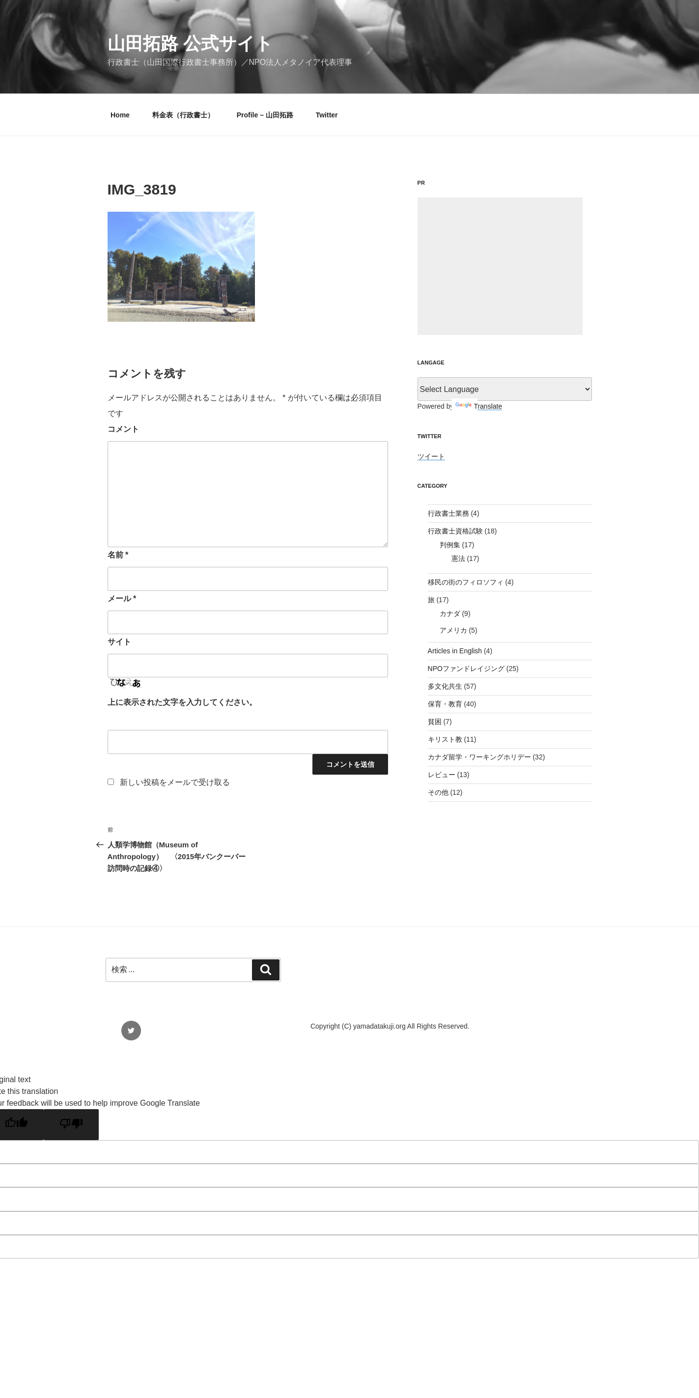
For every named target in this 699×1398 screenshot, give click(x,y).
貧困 (435, 722)
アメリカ (453, 630)
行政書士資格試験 (455, 531)
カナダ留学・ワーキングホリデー (479, 757)
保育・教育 (445, 704)
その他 (438, 792)
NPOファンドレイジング (466, 668)
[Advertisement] (500, 266)
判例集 (450, 545)
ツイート (431, 456)
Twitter (327, 115)
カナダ (450, 613)
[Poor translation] (71, 1124)
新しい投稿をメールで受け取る (175, 782)
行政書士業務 (448, 513)
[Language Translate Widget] (505, 389)
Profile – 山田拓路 (265, 115)
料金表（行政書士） (183, 115)
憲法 (458, 558)
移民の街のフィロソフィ (465, 582)
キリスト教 (445, 739)
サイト (119, 642)
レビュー (441, 775)
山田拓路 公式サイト (190, 43)
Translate (478, 406)
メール (122, 598)
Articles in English (455, 651)
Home (120, 115)
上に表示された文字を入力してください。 (182, 702)
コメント (123, 429)
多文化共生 (445, 686)
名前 (118, 555)
